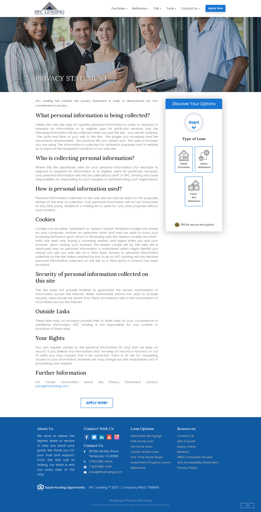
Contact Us (185, 436)
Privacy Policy (187, 468)
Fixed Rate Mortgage (146, 436)
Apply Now (215, 8)
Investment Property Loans (150, 462)
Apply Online (186, 446)
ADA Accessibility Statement (197, 462)
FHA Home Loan (142, 441)
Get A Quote (186, 441)
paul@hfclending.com (52, 386)
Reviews (183, 452)
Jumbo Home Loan (144, 452)
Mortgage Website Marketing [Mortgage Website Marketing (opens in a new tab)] (130, 500)
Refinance (137, 468)
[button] (119, 8)
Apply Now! (97, 403)
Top (248, 505)
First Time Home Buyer (146, 457)
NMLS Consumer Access (194, 457)
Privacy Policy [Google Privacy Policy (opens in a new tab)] (140, 505)
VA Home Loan (141, 446)
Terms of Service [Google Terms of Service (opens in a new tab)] (157, 505)
